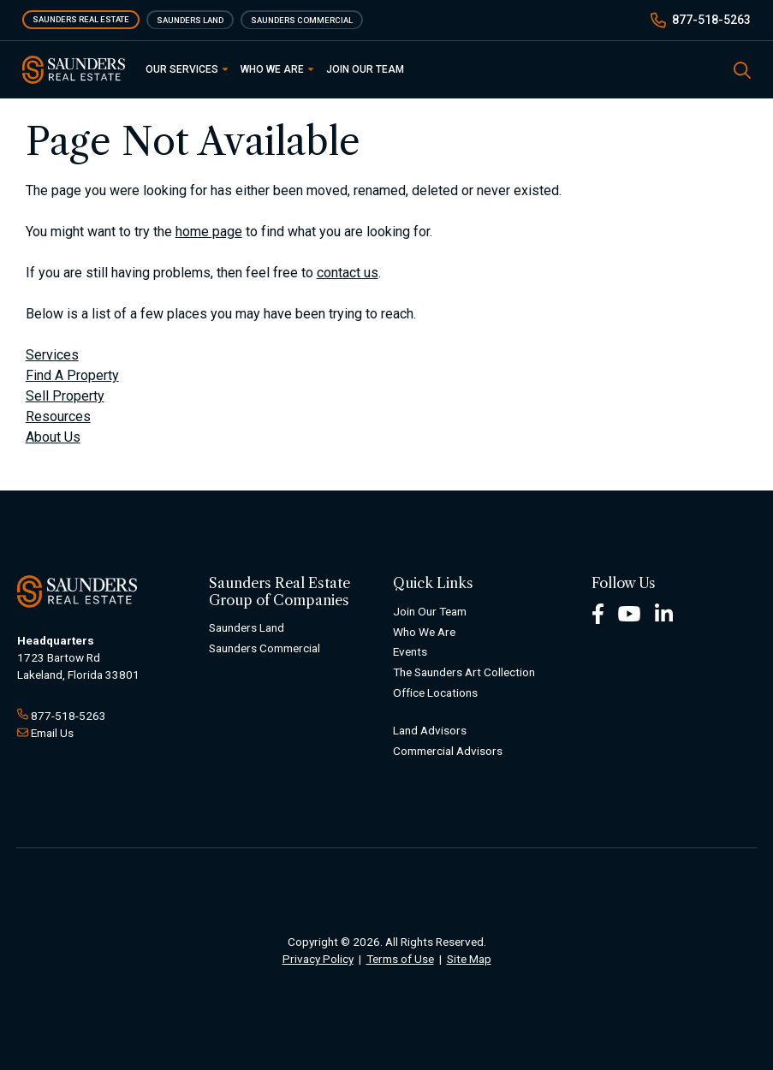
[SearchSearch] (742, 69)
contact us (347, 273)
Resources (58, 416)
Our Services (187, 69)
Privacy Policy (318, 959)
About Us (53, 437)
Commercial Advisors (447, 751)
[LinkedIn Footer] (664, 612)
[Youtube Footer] (629, 612)
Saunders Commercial (302, 19)
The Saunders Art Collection (464, 672)
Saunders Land (190, 19)
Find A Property (72, 375)
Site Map (469, 959)
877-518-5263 (711, 20)
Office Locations (435, 692)
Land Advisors (430, 730)
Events (410, 651)
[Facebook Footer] (598, 612)
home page (208, 231)
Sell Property (65, 396)
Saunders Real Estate (81, 19)
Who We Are (277, 69)
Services (52, 355)
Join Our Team (365, 69)
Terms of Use (400, 959)
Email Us (52, 733)
